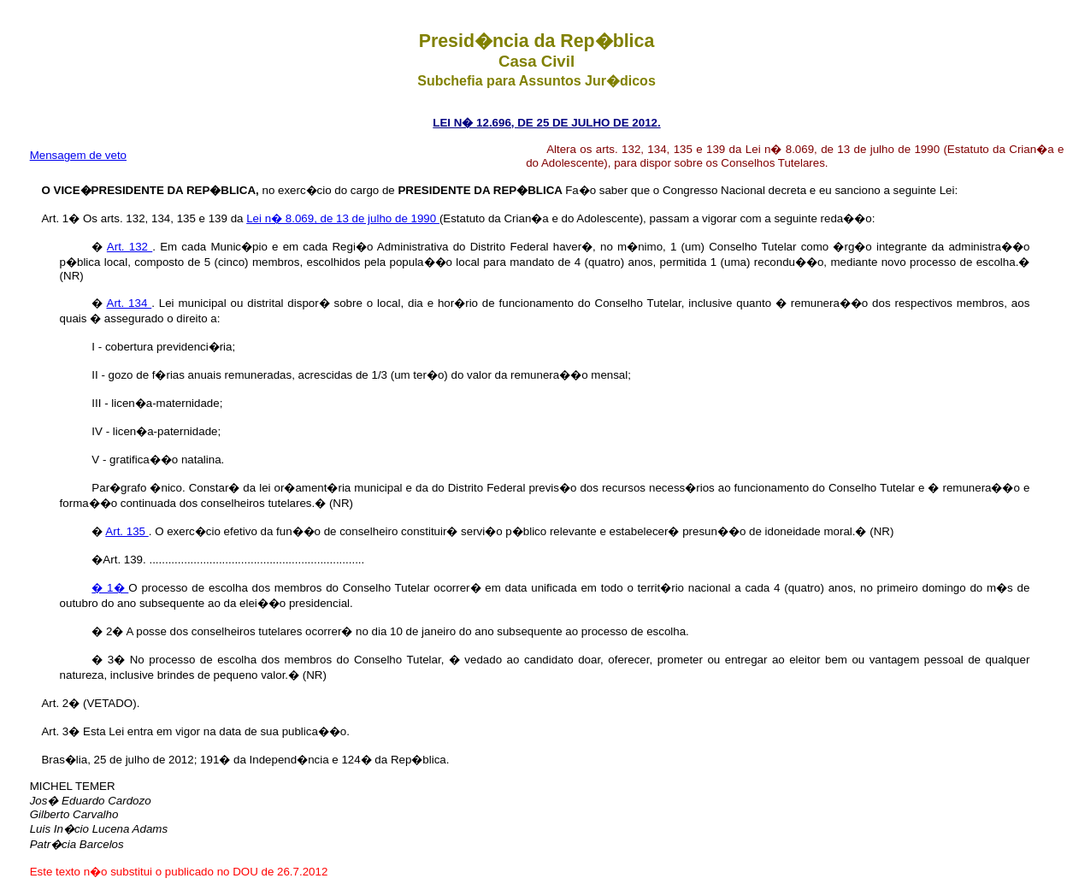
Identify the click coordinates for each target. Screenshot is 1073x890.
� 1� (109, 587)
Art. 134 (129, 303)
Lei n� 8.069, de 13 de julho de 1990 (342, 218)
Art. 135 (126, 531)
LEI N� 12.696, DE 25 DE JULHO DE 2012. (546, 122)
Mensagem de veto (78, 155)
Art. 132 (129, 246)
